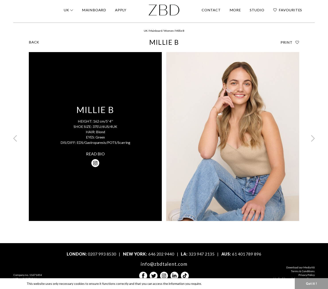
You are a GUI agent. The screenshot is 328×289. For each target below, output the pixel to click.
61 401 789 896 (246, 254)
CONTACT (211, 10)
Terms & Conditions (303, 271)
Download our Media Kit (300, 267)
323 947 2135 (202, 254)
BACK (34, 42)
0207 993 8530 (102, 254)
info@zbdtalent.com (164, 264)
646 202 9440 (161, 254)
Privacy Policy (307, 275)
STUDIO (257, 10)
